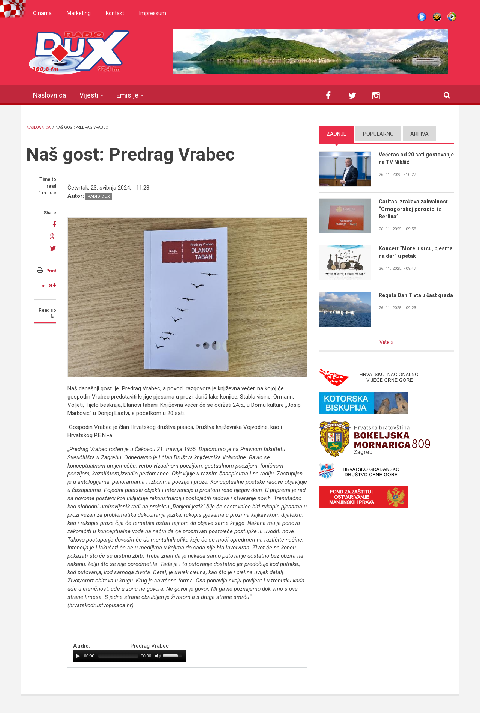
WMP (451, 16)
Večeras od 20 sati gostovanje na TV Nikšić (416, 158)
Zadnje (336, 134)
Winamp (436, 16)
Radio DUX (99, 196)
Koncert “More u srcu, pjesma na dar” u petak (416, 252)
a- (44, 286)
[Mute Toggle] (158, 656)
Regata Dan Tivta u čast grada (416, 295)
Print (51, 271)
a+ (52, 285)
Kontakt (115, 13)
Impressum (152, 13)
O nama (42, 13)
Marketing (79, 13)
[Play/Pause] (78, 656)
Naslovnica (49, 95)
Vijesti (89, 95)
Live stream (421, 16)
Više (385, 342)
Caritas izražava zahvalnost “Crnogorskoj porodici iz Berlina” (413, 209)
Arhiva (419, 134)
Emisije (127, 95)
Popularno (378, 134)
